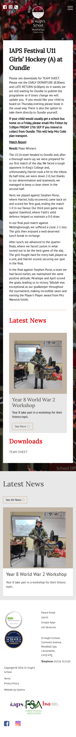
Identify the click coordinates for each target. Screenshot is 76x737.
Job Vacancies (48, 627)
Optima (21, 689)
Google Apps (48, 622)
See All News (15, 500)
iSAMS (44, 617)
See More (22, 426)
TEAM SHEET (18, 452)
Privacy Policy (11, 683)
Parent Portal (48, 612)
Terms (7, 678)
